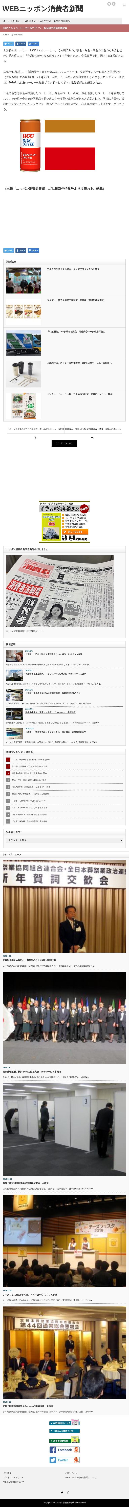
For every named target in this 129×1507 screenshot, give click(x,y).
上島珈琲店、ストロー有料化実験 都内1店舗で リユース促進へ (79, 363)
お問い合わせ (71, 1473)
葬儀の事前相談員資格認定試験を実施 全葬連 (26, 1183)
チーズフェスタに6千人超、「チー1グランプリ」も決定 (30, 1295)
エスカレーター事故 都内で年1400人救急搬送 (31, 760)
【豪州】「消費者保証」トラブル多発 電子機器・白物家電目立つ (55, 732)
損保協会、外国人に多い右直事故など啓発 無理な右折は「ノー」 (93, 430)
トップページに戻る (64, 443)
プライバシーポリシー (13, 1477)
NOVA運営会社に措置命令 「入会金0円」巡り (31, 787)
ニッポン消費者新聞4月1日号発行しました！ (24, 631)
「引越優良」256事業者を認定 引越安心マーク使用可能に (76, 331)
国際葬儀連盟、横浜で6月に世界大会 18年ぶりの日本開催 (32, 1071)
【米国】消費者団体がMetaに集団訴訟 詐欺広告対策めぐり (52, 693)
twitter (109, 4)
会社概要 (7, 1473)
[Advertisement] (64, 220)
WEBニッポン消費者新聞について (80, 1477)
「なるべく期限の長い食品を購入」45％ (28, 801)
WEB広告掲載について (13, 1482)
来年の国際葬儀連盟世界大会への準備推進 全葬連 (28, 1406)
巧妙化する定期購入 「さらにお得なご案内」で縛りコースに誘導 (55, 674)
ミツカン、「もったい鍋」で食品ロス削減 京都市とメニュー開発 (80, 394)
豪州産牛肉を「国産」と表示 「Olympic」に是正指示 (50, 712)
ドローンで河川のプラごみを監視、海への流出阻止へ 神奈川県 (35, 430)
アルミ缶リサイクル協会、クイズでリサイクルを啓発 (73, 269)
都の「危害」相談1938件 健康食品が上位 (29, 780)
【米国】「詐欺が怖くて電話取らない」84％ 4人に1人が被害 (53, 654)
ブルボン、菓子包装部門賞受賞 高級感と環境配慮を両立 (75, 300)
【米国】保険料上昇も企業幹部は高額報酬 (29, 821)
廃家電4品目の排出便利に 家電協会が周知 (29, 773)
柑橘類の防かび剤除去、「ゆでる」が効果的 (30, 794)
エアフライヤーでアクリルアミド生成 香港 (30, 808)
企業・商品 (18, 35)
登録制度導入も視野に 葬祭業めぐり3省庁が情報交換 (29, 960)
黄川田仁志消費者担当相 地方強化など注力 (30, 766)
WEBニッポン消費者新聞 (62, 1503)
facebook (114, 4)
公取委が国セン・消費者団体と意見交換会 (29, 814)
